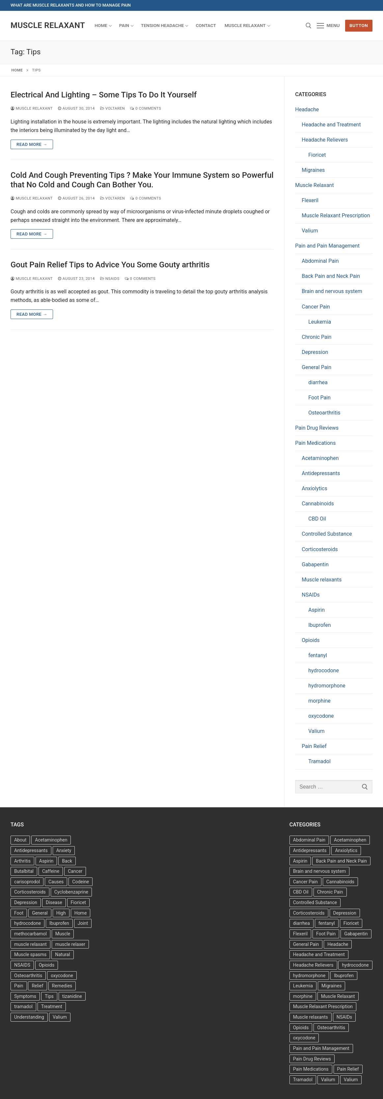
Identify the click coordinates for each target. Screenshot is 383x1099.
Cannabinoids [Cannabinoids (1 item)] (340, 881)
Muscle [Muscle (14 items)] (62, 933)
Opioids (310, 640)
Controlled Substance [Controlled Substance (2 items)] (315, 902)
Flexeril (310, 200)
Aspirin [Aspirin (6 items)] (46, 861)
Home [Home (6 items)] (80, 913)
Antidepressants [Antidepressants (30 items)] (310, 850)
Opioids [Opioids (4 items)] (46, 965)
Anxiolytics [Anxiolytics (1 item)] (346, 850)
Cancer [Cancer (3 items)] (75, 871)
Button (358, 25)
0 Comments (145, 108)
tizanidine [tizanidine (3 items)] (72, 996)
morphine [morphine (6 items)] (303, 996)
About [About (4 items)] (20, 840)
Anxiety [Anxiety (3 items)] (63, 850)
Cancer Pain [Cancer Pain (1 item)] (305, 881)
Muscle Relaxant (48, 25)
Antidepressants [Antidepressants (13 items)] (31, 850)
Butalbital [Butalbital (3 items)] (24, 871)
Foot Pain (319, 397)
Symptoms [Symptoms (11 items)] (25, 996)
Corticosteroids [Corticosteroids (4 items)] (309, 913)
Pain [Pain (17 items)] (18, 985)
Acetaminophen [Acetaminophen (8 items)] (51, 840)
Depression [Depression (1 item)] (344, 913)
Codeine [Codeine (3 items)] (80, 881)
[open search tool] (309, 26)
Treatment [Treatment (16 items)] (51, 1006)
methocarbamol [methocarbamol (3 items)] (30, 933)
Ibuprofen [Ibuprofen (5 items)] (344, 975)
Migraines (313, 170)
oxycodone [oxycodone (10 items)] (304, 1037)
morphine (319, 701)
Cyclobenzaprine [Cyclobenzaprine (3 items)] (71, 892)
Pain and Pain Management (327, 246)
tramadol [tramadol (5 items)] (23, 1006)
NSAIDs (110, 278)
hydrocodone (323, 670)
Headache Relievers (325, 140)
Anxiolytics (314, 488)
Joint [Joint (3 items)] (83, 923)
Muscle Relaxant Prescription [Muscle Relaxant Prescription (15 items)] (323, 1006)
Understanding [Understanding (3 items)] (29, 1017)
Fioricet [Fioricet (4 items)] (78, 902)
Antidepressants (321, 473)
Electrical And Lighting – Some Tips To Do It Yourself (104, 94)
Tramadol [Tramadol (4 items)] (303, 1079)
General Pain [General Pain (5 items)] (306, 944)
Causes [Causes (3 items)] (56, 881)
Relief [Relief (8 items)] (37, 985)
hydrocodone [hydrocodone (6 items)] (355, 965)
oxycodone (321, 716)
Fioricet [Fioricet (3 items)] (351, 923)
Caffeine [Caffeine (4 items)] (50, 871)
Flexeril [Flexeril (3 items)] (300, 933)
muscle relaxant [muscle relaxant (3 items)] (30, 944)
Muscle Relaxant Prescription (336, 215)
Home (17, 70)
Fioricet (317, 155)
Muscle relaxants (322, 579)
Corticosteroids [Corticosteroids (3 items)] (30, 892)
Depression (315, 352)
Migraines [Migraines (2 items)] (331, 985)
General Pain (316, 367)
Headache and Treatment (331, 124)
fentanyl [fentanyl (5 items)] (326, 923)
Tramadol (319, 761)
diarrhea (317, 382)
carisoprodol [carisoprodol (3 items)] (27, 881)
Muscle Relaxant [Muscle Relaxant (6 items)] (338, 996)
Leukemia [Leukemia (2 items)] (303, 985)
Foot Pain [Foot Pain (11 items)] (326, 933)
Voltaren (112, 108)
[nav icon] (328, 26)
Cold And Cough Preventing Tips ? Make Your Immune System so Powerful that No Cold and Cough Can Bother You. (142, 180)
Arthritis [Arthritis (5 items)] (22, 861)
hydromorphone (326, 686)
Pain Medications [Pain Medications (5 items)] (311, 1069)
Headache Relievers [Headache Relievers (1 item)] (313, 965)
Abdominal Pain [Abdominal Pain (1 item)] (309, 840)
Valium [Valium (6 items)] (328, 1079)
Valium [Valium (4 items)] (60, 1017)
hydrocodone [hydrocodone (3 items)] (27, 923)
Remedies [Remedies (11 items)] (62, 985)
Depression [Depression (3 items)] (25, 902)
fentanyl (317, 655)
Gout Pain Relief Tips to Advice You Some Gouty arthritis (110, 264)
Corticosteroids (320, 549)
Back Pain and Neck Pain (331, 276)
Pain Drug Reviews (317, 428)
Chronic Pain (316, 337)
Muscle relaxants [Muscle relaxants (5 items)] (310, 1017)
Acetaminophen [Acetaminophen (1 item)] (350, 840)
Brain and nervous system (332, 291)
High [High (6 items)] (61, 913)
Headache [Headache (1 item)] (337, 944)
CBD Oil (317, 519)
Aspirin (316, 610)
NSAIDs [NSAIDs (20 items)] (344, 1017)
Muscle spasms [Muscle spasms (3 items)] (30, 954)
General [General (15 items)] (40, 913)
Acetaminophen (320, 458)
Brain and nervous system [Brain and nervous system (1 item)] (319, 871)
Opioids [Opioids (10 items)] (301, 1027)
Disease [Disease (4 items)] (54, 902)
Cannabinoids (318, 503)
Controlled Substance (327, 534)
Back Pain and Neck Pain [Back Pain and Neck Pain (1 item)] (341, 861)
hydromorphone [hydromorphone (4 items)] (309, 975)
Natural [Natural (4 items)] (62, 954)
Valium (310, 231)
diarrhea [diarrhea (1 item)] (301, 923)
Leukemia (319, 322)
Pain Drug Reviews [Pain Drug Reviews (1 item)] (312, 1058)
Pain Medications (315, 443)
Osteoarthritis (324, 413)
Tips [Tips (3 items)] (49, 996)
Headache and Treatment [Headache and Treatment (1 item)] (319, 954)
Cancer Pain (316, 307)
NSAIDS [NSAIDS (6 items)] (22, 965)
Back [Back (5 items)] (67, 861)
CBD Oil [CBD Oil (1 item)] (301, 892)
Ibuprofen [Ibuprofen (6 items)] (59, 923)
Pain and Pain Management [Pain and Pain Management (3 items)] (321, 1048)
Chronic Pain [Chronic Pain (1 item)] (330, 892)
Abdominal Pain (320, 261)
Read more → (31, 144)
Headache (307, 109)
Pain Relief (314, 746)
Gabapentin (315, 564)
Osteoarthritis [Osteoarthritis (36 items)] (28, 975)
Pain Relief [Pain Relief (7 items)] (348, 1069)
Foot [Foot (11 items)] (18, 913)
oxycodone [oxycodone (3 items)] (62, 975)
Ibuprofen (319, 625)
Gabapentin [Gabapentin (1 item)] (356, 933)
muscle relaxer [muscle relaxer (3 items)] (70, 944)
